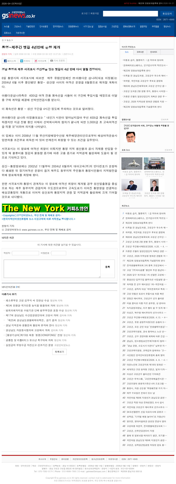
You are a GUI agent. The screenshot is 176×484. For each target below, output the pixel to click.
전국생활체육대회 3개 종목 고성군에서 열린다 (149, 265)
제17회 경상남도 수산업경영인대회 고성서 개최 (32, 315)
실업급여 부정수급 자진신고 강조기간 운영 (29, 345)
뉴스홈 (6, 26)
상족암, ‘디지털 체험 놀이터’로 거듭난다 (146, 416)
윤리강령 (65, 459)
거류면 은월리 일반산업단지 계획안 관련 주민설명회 (148, 96)
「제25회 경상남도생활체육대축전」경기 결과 (31, 320)
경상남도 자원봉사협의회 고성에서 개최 (28, 330)
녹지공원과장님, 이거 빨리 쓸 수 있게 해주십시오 (150, 307)
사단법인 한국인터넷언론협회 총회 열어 (146, 355)
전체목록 (164, 119)
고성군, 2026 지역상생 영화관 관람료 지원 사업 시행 (148, 101)
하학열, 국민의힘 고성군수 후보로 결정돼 (143, 80)
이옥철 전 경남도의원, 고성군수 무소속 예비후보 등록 (149, 75)
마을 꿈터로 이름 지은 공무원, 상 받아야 (146, 303)
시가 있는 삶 (88, 26)
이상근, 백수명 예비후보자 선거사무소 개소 (147, 312)
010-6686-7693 (69, 471)
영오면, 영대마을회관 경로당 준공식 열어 (146, 421)
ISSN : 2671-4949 (165, 19)
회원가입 (94, 13)
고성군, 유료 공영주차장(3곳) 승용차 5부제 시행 (150, 322)
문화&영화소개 (129, 26)
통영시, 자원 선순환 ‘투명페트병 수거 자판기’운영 (150, 388)
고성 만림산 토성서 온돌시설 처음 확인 (145, 293)
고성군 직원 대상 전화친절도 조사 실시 (145, 402)
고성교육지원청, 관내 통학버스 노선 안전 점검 (149, 331)
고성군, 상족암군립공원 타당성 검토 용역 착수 (149, 444)
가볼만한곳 (30, 26)
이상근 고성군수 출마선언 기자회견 (143, 373)
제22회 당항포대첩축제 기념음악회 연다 (142, 106)
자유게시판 (20, 33)
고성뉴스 (17, 26)
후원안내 (53, 459)
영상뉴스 (167, 26)
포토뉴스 (7, 33)
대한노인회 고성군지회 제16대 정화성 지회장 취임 (151, 364)
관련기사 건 (68, 54)
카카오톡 (40, 60)
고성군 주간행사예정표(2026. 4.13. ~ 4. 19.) (149, 317)
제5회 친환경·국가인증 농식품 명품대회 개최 (30, 305)
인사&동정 (44, 26)
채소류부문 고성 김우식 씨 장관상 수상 (27, 300)
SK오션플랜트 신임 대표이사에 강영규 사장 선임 (150, 411)
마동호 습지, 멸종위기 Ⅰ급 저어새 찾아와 (143, 59)
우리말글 (155, 26)
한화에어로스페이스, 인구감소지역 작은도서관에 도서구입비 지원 (154, 172)
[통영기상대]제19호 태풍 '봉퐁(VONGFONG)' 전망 (34, 335)
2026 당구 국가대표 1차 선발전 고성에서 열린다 (150, 274)
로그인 (84, 13)
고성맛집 (114, 26)
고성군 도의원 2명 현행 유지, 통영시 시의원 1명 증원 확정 (154, 194)
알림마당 (143, 26)
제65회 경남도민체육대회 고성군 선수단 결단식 (145, 85)
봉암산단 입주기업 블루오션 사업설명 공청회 (148, 279)
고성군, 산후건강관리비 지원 (140, 430)
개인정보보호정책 (80, 459)
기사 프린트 (57, 60)
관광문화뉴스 (73, 26)
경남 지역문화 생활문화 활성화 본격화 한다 (30, 325)
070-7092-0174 (45, 471)
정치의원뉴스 (58, 26)
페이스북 (10, 60)
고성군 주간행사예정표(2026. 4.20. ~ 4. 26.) (147, 246)
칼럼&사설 (102, 26)
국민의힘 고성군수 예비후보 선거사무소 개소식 (149, 407)
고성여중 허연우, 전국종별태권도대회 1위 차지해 (150, 425)
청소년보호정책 (98, 459)
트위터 (25, 60)
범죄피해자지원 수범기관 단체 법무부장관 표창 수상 (35, 310)
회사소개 (42, 459)
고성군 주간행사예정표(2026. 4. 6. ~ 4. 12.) (148, 359)
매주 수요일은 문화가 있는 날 (141, 392)
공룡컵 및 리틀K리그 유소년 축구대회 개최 (29, 340)
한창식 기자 (7, 54)
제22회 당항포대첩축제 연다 (149, 3)
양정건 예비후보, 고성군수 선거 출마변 (145, 298)
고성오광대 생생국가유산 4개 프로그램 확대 (148, 383)
